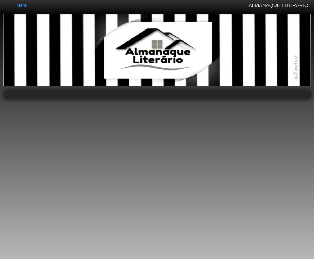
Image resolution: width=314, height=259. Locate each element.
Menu (22, 5)
